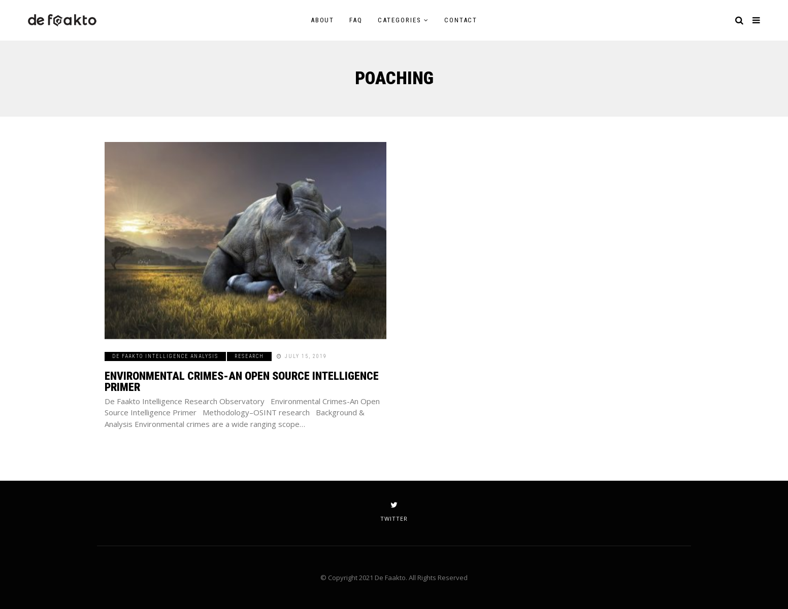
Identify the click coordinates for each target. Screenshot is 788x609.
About (323, 20)
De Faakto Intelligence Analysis (165, 356)
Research (249, 356)
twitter (394, 511)
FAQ (356, 20)
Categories (399, 20)
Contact (461, 20)
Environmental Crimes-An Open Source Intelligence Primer (242, 381)
